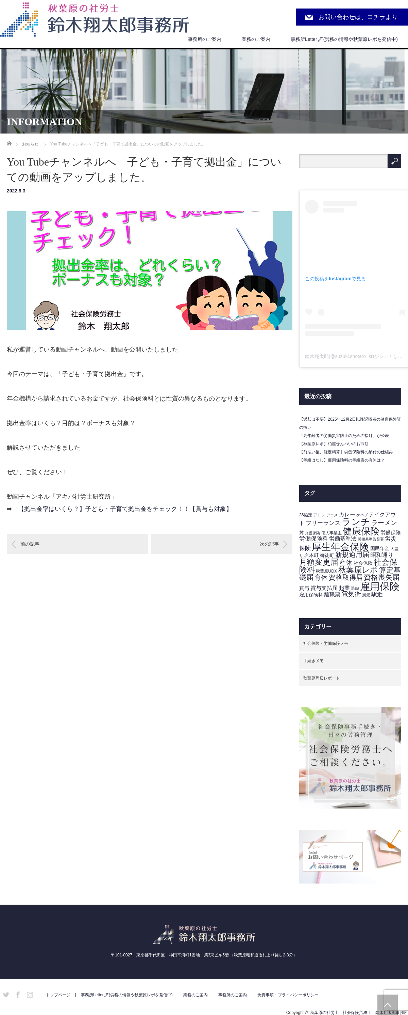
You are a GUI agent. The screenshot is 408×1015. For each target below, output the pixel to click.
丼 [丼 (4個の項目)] (301, 532)
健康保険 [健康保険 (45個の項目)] (361, 531)
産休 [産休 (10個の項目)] (345, 562)
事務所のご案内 (204, 39)
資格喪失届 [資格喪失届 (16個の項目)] (382, 577)
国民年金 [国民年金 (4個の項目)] (379, 548)
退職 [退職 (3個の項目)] (355, 588)
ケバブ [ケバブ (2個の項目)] (362, 515)
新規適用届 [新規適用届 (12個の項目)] (352, 554)
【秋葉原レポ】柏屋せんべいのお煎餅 (334, 443)
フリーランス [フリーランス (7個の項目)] (323, 523)
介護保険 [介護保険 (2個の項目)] (312, 533)
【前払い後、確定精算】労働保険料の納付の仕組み (346, 452)
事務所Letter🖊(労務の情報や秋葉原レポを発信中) (344, 39)
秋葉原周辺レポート (321, 678)
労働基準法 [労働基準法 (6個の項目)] (342, 539)
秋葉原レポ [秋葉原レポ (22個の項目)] (358, 569)
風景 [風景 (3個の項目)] (366, 595)
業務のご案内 (256, 39)
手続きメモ (313, 660)
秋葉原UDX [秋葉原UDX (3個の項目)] (326, 571)
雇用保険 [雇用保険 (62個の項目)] (380, 586)
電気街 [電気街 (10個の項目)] (351, 594)
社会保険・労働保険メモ (325, 643)
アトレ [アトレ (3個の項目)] (319, 515)
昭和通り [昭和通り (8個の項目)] (381, 554)
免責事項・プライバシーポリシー (288, 995)
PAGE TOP (387, 1005)
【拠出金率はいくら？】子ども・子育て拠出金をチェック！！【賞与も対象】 (125, 508)
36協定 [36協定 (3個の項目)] (305, 515)
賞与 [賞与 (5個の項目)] (304, 588)
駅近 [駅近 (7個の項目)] (377, 594)
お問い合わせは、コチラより (358, 17)
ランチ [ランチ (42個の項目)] (356, 522)
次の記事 (269, 544)
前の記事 (29, 544)
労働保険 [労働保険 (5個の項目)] (390, 532)
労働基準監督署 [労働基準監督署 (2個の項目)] (371, 539)
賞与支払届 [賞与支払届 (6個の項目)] (324, 588)
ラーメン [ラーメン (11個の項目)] (384, 522)
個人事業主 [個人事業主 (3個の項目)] (331, 533)
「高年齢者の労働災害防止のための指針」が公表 (344, 435)
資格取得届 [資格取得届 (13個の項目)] (346, 577)
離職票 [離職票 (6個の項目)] (332, 594)
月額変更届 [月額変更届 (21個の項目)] (318, 562)
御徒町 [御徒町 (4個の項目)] (327, 555)
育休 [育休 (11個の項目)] (320, 577)
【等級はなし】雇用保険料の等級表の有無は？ (342, 460)
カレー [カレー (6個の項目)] (347, 514)
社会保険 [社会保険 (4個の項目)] (363, 563)
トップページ (58, 995)
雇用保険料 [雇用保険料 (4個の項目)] (311, 594)
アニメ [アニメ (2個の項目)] (332, 515)
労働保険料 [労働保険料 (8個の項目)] (313, 538)
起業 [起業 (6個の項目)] (344, 588)
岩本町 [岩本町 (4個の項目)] (311, 555)
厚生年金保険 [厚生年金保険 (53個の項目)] (340, 546)
